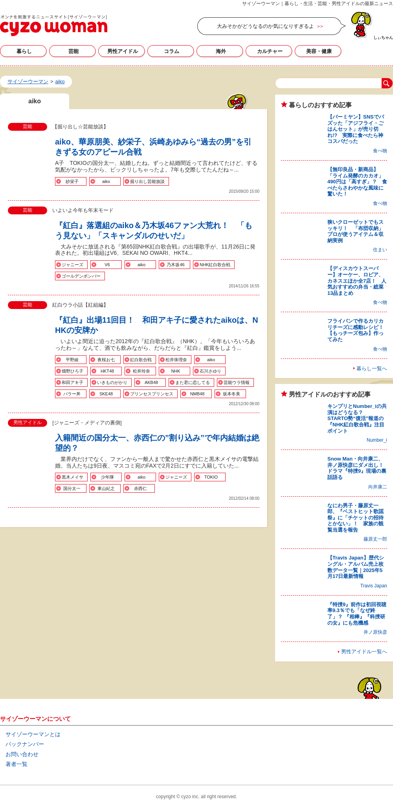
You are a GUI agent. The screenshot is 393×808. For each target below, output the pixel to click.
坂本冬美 (231, 393)
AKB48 (151, 382)
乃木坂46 (175, 264)
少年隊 (107, 477)
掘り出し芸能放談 (147, 181)
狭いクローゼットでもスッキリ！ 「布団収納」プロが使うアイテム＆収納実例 (355, 231)
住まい (380, 249)
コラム (171, 51)
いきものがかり (112, 382)
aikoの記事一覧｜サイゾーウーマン (53, 25)
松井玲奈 (141, 371)
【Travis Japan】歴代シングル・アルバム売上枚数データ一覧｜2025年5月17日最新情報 (355, 567)
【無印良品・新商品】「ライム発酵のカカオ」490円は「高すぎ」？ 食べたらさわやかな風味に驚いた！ (357, 181)
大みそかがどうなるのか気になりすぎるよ (265, 26)
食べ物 (380, 151)
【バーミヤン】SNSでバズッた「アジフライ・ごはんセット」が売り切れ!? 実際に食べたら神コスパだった (355, 129)
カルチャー (270, 51)
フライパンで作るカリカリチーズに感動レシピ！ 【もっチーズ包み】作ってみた (358, 330)
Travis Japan (373, 586)
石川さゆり (210, 371)
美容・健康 (319, 51)
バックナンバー (25, 744)
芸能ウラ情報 (237, 382)
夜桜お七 (106, 359)
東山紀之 (106, 488)
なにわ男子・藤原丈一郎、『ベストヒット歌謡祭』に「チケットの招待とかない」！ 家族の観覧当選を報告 (355, 518)
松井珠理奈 (176, 359)
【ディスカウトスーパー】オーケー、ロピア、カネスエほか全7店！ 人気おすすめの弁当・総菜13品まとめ (356, 280)
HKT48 (107, 371)
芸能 (73, 51)
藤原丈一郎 (375, 539)
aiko (106, 181)
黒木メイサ (72, 477)
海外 (221, 51)
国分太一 (72, 488)
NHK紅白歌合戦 (215, 264)
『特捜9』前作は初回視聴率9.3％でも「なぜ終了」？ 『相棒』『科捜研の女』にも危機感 (356, 613)
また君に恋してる (192, 382)
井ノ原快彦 (375, 632)
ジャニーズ (72, 264)
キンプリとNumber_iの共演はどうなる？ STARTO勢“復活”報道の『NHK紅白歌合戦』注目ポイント (357, 418)
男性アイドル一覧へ (364, 651)
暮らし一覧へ (371, 368)
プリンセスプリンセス (151, 393)
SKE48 (106, 393)
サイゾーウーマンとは (33, 734)
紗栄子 (72, 181)
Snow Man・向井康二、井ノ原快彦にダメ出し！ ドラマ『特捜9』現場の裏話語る (358, 468)
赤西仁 (140, 488)
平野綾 (72, 359)
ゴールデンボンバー (81, 276)
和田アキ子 (72, 382)
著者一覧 (17, 764)
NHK (175, 371)
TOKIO (211, 477)
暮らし (24, 51)
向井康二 (377, 487)
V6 (107, 264)
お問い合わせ (22, 754)
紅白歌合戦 (141, 359)
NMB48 (197, 393)
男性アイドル (122, 51)
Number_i (377, 440)
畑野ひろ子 (72, 371)
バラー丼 (72, 393)
